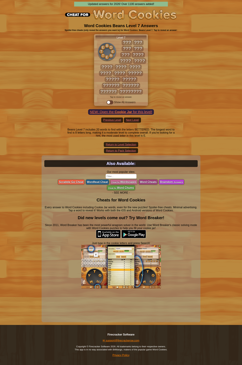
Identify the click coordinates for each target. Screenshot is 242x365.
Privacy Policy (121, 355)
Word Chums (121, 187)
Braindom (171, 181)
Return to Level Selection (121, 144)
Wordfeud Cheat (97, 181)
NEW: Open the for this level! (121, 112)
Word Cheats (148, 181)
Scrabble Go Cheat (71, 181)
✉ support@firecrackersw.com (121, 340)
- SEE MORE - (121, 192)
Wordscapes (123, 181)
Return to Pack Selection (121, 150)
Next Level (132, 120)
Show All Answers (121, 102)
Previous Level (112, 120)
